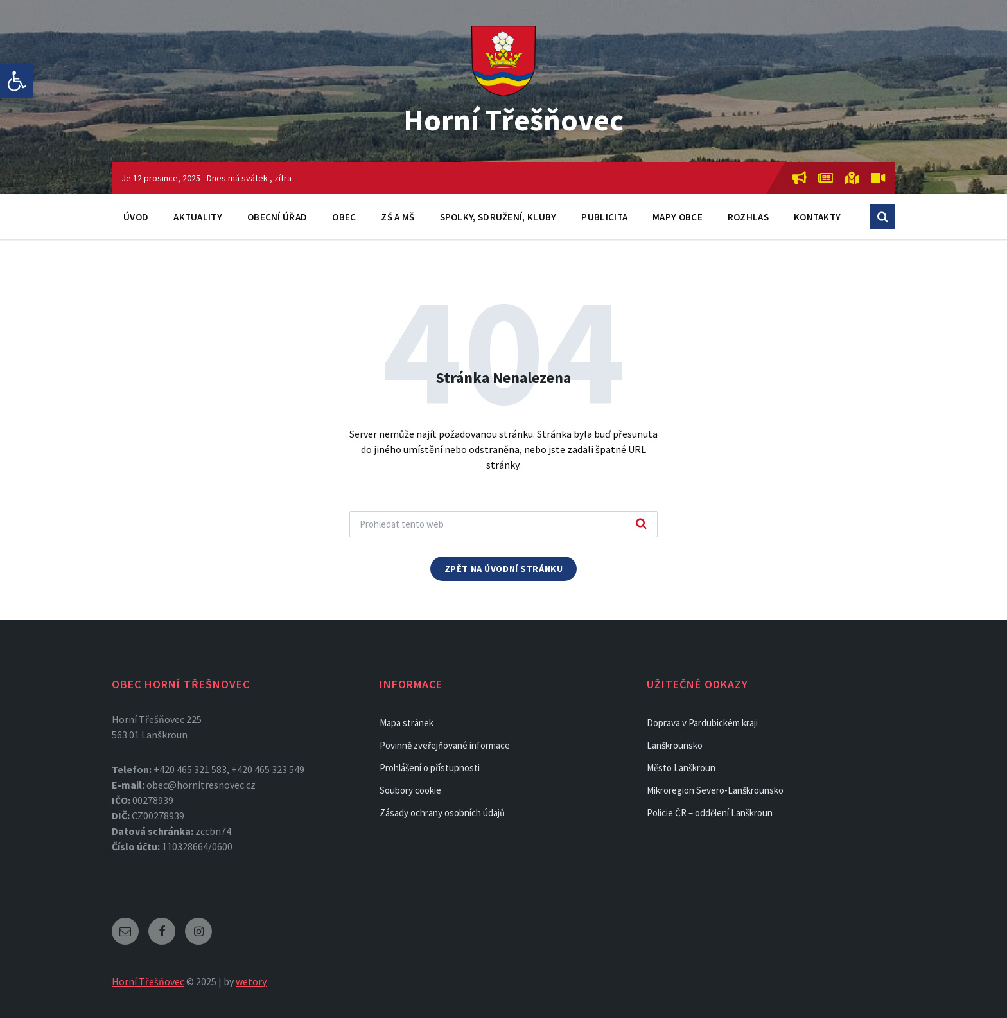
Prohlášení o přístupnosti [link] (430, 768)
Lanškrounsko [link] (675, 745)
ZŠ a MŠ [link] (397, 217)
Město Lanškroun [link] (681, 768)
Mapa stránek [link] (406, 723)
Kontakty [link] (817, 217)
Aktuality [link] (197, 217)
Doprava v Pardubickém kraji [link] (702, 723)
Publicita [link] (604, 217)
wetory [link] (251, 981)
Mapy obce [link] (677, 217)
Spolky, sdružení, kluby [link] (498, 217)
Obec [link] (344, 217)
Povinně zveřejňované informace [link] (445, 745)
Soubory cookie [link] (410, 790)
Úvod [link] (135, 217)
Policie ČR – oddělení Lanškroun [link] (710, 813)
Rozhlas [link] (748, 217)
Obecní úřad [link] (277, 217)
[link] (16, 81)
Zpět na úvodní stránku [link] (503, 569)
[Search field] (503, 524)
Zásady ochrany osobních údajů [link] (442, 813)
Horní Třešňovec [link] (513, 119)
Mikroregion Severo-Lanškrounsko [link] (715, 790)
